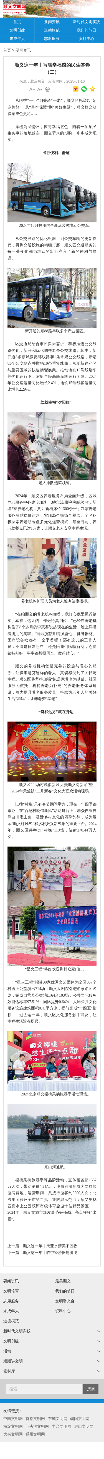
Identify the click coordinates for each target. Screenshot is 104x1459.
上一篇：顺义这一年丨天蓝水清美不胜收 (42, 1246)
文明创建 (17, 30)
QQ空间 (92, 89)
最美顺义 (63, 1281)
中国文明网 (13, 1418)
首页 (17, 22)
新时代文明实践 (86, 22)
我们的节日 (86, 30)
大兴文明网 (13, 1434)
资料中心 (86, 38)
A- (32, 89)
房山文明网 (83, 1426)
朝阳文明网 (80, 1418)
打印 (47, 89)
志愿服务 (52, 38)
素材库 (9, 1371)
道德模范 (52, 30)
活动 (7, 1351)
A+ (39, 89)
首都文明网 (35, 1418)
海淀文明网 (13, 1426)
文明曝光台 (65, 1301)
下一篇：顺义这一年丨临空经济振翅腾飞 (42, 1252)
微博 (75, 89)
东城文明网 (57, 1418)
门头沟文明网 (37, 1426)
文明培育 (11, 1291)
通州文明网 (35, 1434)
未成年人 (17, 38)
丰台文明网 (61, 1426)
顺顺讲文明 (13, 1361)
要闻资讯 (52, 22)
